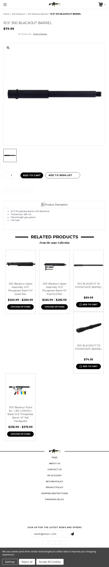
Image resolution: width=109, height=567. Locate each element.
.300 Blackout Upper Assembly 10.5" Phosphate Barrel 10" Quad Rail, (20, 288)
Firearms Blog (54, 499)
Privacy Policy (54, 487)
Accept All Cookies (50, 562)
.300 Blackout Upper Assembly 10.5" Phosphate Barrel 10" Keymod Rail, (54, 288)
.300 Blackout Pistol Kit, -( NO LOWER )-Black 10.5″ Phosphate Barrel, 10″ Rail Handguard (20, 414)
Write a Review (40, 34)
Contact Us (55, 469)
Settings (10, 562)
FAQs (54, 457)
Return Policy (54, 481)
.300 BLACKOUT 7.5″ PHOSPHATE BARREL (88, 347)
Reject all (27, 562)
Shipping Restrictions (54, 493)
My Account (54, 475)
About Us (54, 463)
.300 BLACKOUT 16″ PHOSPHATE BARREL (88, 285)
